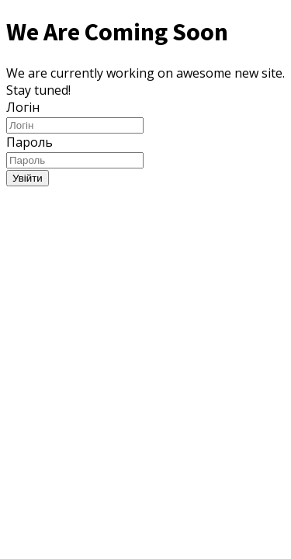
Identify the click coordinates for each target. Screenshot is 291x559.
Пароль (29, 142)
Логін (23, 107)
